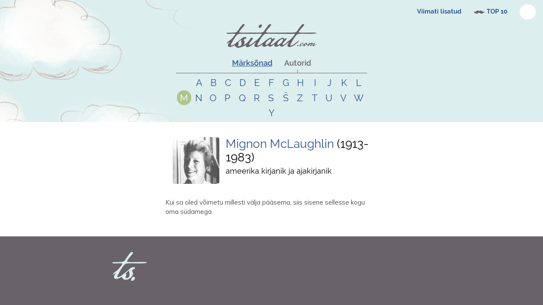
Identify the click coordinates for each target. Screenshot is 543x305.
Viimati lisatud (439, 11)
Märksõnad (252, 62)
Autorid (297, 62)
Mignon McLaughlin (280, 144)
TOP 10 (497, 11)
